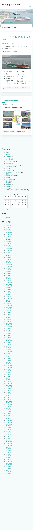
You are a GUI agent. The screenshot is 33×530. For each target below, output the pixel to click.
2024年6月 (8, 256)
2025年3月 (8, 245)
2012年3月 (8, 456)
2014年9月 (8, 406)
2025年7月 (8, 240)
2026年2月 (8, 229)
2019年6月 (8, 333)
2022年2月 (8, 296)
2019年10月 (9, 326)
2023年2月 (8, 279)
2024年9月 (8, 252)
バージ (7, 168)
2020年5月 (8, 314)
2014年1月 (8, 418)
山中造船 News (9, 22)
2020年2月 (8, 319)
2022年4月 (8, 293)
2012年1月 (8, 459)
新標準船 (9, 87)
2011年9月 (8, 466)
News (7, 152)
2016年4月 (8, 376)
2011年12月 (9, 461)
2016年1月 (8, 381)
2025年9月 (8, 236)
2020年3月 (8, 317)
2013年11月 (9, 422)
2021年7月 (8, 302)
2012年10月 (9, 445)
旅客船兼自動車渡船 (11, 175)
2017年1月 (8, 364)
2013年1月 (8, 440)
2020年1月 (8, 321)
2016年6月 (8, 372)
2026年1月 (8, 231)
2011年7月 (8, 470)
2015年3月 (8, 397)
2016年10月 (9, 367)
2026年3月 (8, 227)
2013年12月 (9, 420)
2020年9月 (8, 309)
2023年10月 (9, 266)
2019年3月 (8, 337)
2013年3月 (8, 436)
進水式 (7, 188)
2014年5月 (8, 411)
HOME (2, 22)
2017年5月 (8, 358)
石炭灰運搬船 (9, 181)
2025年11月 (9, 234)
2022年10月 (9, 286)
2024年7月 (8, 254)
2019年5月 (8, 335)
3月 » (7, 209)
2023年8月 (8, 270)
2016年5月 (8, 374)
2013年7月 (8, 429)
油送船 (7, 177)
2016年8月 (8, 371)
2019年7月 (8, 332)
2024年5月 (8, 257)
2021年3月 (8, 303)
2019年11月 (9, 325)
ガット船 (8, 159)
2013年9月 (8, 426)
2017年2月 (8, 362)
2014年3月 (8, 415)
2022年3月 (8, 294)
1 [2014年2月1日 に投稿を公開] (22, 198)
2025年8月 (8, 238)
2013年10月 (9, 424)
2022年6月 (8, 289)
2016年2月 (8, 379)
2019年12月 (9, 323)
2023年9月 (8, 268)
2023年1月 (8, 280)
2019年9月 (8, 328)
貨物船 (15, 87)
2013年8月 (8, 427)
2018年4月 (8, 346)
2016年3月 (8, 378)
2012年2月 (8, 457)
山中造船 (8, 217)
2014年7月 (8, 410)
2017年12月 (9, 351)
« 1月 (3, 209)
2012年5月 (8, 452)
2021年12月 (9, 298)
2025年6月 (8, 241)
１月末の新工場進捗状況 (10, 100)
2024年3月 (8, 259)
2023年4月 (8, 275)
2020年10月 (9, 307)
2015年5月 (8, 394)
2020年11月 (9, 305)
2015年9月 (8, 388)
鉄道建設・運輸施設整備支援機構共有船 (16, 190)
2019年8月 (8, 330)
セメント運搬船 (10, 166)
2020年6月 (8, 312)
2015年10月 (9, 387)
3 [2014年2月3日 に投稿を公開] (5, 200)
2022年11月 (9, 284)
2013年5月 (8, 433)
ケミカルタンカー (10, 161)
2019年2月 (8, 339)
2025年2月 (8, 247)
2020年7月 (8, 310)
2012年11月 (9, 443)
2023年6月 (8, 271)
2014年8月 (8, 408)
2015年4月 (8, 395)
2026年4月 (8, 225)
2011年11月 (9, 463)
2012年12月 (9, 442)
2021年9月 (8, 300)
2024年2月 (8, 261)
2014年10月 (9, 404)
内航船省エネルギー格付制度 (13, 172)
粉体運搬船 (8, 184)
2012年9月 (8, 447)
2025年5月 (8, 243)
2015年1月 (8, 399)
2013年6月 (8, 431)
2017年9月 (8, 353)
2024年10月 (9, 250)
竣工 (13, 87)
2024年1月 (8, 263)
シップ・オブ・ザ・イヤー (12, 165)
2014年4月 (8, 413)
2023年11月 (9, 264)
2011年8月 (8, 468)
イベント (9, 131)
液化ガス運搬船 (10, 179)
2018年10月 (9, 341)
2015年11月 (9, 385)
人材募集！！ (9, 170)
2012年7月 (8, 449)
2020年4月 (8, 316)
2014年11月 (9, 403)
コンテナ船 (8, 163)
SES (7, 154)
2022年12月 (9, 282)
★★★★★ (8, 156)
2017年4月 (8, 360)
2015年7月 (8, 390)
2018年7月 (8, 344)
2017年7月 (8, 357)
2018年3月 (8, 348)
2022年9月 (8, 287)
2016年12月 (9, 365)
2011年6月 (8, 472)
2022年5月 (8, 291)
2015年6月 (8, 392)
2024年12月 (9, 248)
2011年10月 (9, 465)
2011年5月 (8, 473)
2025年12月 (9, 232)
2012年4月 (8, 454)
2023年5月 (8, 273)
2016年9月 (8, 369)
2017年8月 (8, 355)
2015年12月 (9, 383)
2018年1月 (8, 349)
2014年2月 (8, 417)
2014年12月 (9, 401)
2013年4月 (8, 434)
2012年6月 (8, 450)
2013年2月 (8, 438)
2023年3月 (8, 277)
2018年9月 (8, 342)
